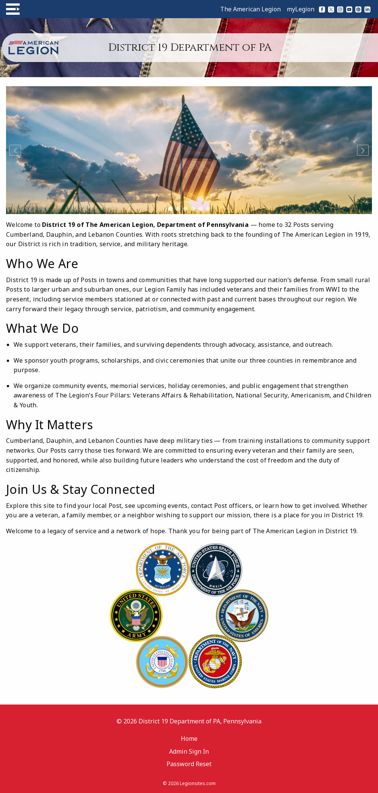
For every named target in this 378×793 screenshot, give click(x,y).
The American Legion (250, 9)
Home (189, 738)
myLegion (300, 9)
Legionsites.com (198, 783)
